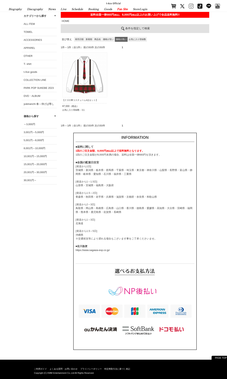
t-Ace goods (30, 71)
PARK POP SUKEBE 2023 (39, 87)
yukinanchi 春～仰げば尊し (39, 103)
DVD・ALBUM (32, 95)
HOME (65, 21)
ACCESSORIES (33, 39)
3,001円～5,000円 (34, 132)
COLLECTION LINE (35, 79)
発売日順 (79, 39)
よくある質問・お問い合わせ (64, 369)
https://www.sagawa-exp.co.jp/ (93, 250)
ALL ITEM (29, 23)
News (51, 9)
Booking (93, 9)
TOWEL (28, 31)
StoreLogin (140, 9)
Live (63, 9)
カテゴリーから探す (35, 15)
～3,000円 (29, 124)
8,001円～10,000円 (34, 148)
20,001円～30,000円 (35, 172)
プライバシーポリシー (91, 369)
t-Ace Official (113, 3)
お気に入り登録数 (137, 39)
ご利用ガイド (40, 369)
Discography (35, 9)
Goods (108, 9)
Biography (15, 9)
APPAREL (29, 47)
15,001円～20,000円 (35, 164)
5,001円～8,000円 (34, 140)
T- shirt (27, 63)
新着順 (89, 39)
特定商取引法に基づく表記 (117, 369)
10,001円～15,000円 (35, 156)
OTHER (28, 55)
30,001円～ (30, 180)
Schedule (77, 9)
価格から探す (31, 116)
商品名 (97, 39)
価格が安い (108, 39)
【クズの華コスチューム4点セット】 (80, 100)
